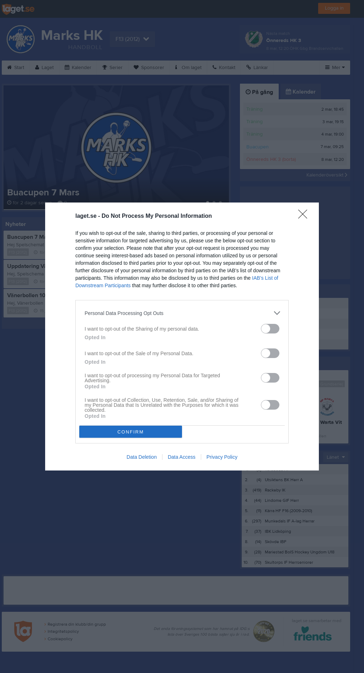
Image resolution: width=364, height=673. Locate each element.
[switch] (270, 328)
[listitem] (182, 313)
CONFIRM (130, 432)
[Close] (305, 216)
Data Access (182, 457)
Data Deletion (142, 457)
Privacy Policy (222, 457)
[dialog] (182, 336)
